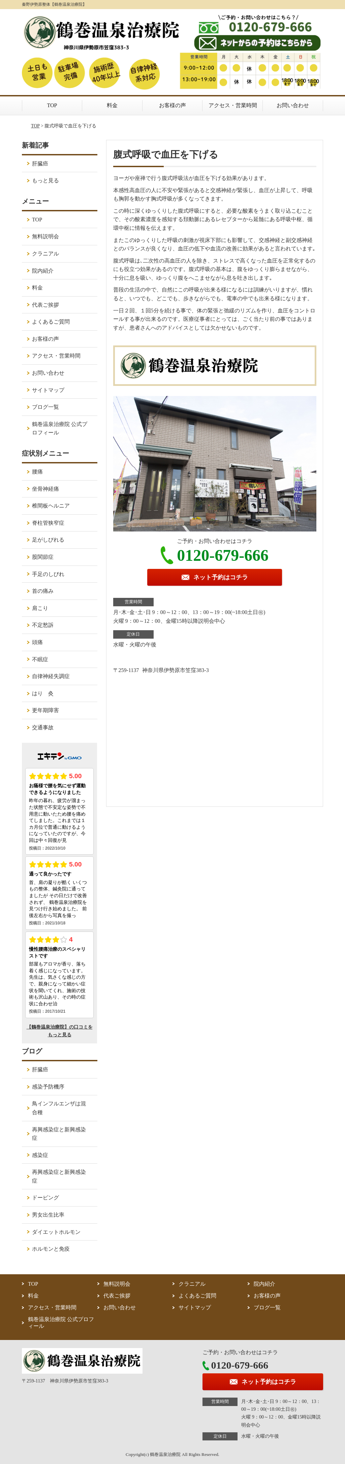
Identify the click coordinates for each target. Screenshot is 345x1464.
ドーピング (45, 1197)
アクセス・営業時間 (233, 105)
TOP (52, 105)
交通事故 (43, 727)
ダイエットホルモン (56, 1232)
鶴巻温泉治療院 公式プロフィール (59, 428)
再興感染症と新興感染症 (59, 1134)
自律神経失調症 (51, 676)
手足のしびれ (48, 574)
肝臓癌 (40, 163)
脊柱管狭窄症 (48, 523)
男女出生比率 (48, 1215)
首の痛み (43, 591)
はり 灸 (43, 693)
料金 (112, 105)
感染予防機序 (48, 1087)
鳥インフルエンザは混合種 (59, 1108)
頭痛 (37, 642)
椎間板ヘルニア (51, 506)
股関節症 (43, 557)
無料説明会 (45, 236)
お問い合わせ (293, 105)
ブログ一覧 (45, 407)
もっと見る (45, 180)
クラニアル (45, 253)
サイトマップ (48, 390)
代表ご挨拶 (45, 305)
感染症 (40, 1155)
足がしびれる (48, 540)
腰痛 (37, 472)
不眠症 (40, 659)
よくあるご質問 (51, 322)
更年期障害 (45, 710)
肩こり (40, 608)
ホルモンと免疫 (51, 1249)
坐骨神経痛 (45, 489)
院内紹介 (43, 271)
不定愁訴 (43, 625)
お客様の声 (172, 105)
